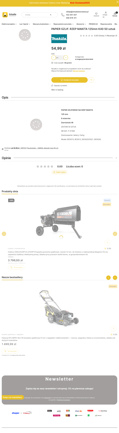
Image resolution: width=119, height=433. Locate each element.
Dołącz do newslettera (12, 397)
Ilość (53, 54)
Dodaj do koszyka (71, 80)
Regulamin (47, 397)
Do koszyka (16, 267)
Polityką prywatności (63, 400)
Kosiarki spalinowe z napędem (12, 334)
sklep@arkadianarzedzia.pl (77, 12)
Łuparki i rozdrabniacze (16, 248)
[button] (55, 15)
